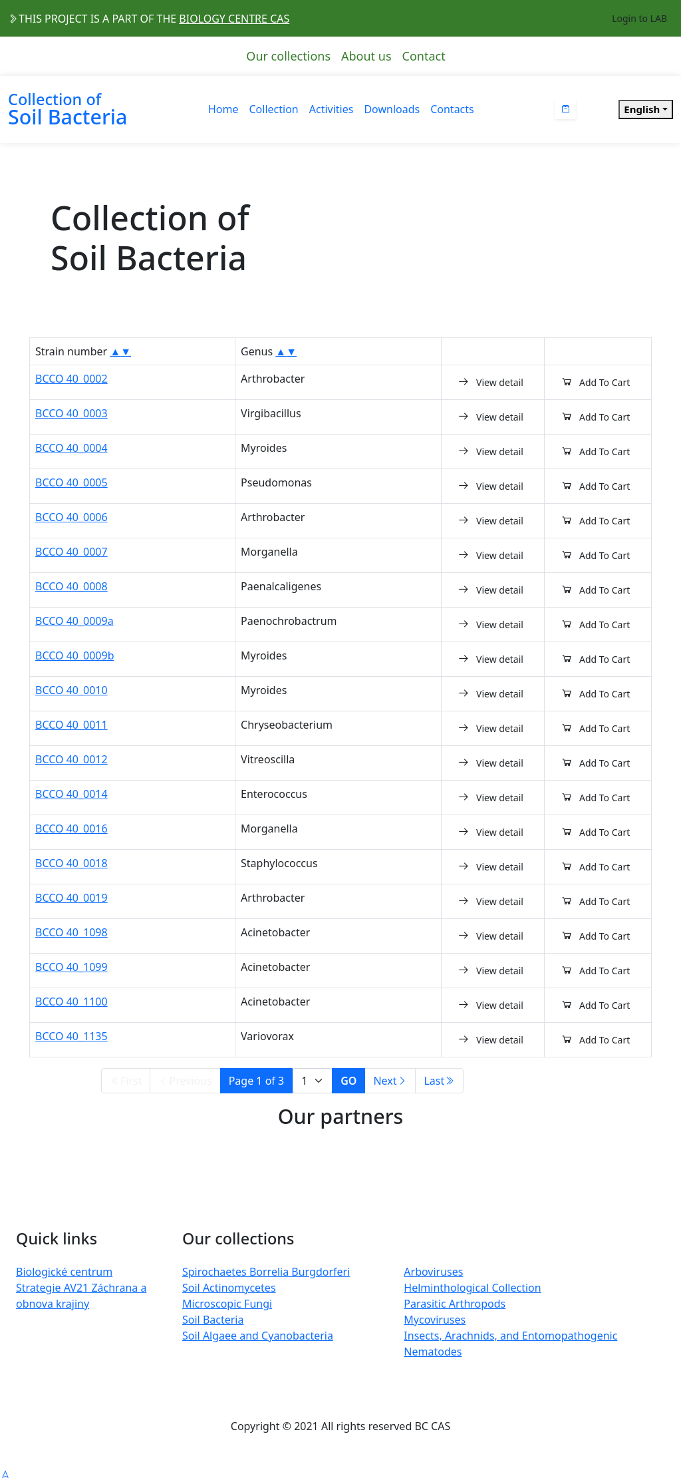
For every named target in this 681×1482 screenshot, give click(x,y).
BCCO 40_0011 (71, 724)
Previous (184, 1080)
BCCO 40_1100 (71, 1001)
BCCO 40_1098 (71, 932)
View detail (490, 382)
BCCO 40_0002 (71, 378)
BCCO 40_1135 (71, 1036)
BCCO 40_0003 (71, 413)
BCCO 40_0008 (71, 586)
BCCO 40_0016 (71, 828)
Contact (424, 56)
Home (223, 109)
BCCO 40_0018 (71, 863)
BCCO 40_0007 (71, 551)
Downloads (392, 109)
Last (439, 1080)
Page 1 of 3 (257, 1080)
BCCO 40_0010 (71, 690)
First (126, 1080)
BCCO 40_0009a (74, 621)
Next (390, 1080)
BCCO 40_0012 (71, 759)
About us (366, 56)
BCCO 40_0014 (71, 794)
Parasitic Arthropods (454, 1303)
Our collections (288, 56)
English (642, 109)
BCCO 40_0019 (71, 897)
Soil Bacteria (212, 1319)
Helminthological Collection (472, 1287)
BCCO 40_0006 (71, 517)
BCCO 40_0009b (74, 655)
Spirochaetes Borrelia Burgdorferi (266, 1271)
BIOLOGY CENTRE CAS (234, 18)
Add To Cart (595, 382)
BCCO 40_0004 (71, 448)
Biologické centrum (64, 1271)
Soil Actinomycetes (229, 1287)
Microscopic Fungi (227, 1303)
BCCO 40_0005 (71, 482)
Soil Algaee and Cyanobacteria (257, 1335)
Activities (331, 109)
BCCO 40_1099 (71, 967)
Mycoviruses (435, 1319)
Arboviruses (433, 1271)
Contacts (452, 109)
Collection (274, 109)
